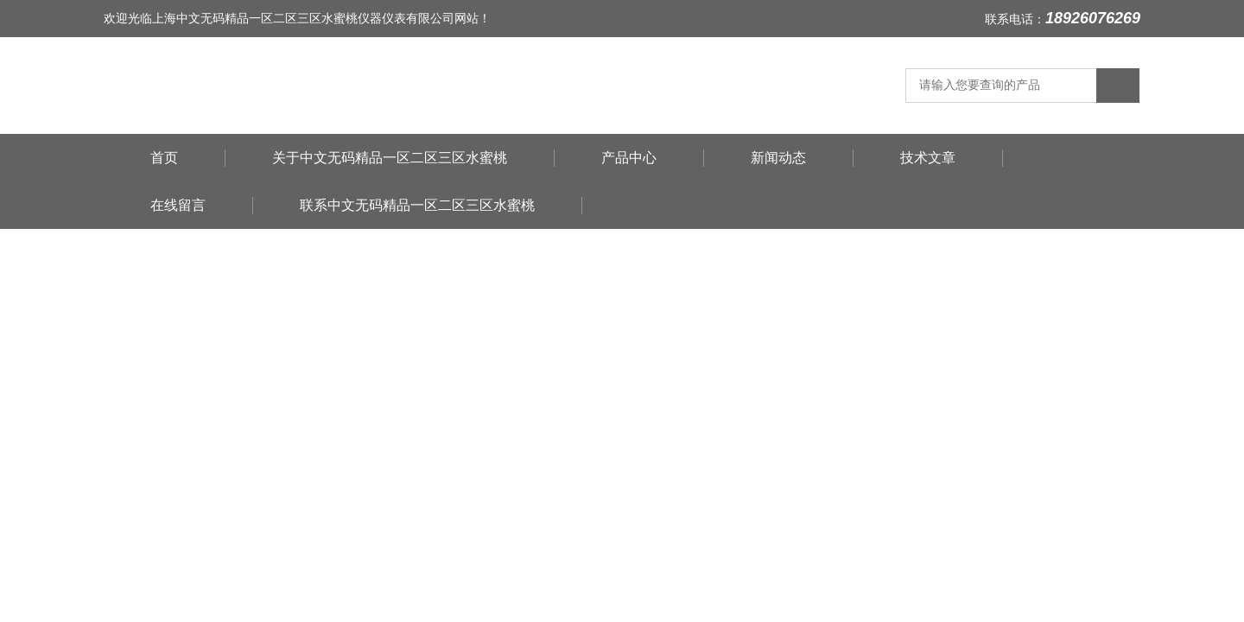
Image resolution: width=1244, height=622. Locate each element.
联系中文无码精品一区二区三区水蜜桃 (417, 205)
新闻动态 (778, 157)
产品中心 (629, 157)
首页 (164, 157)
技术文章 (927, 157)
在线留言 (178, 205)
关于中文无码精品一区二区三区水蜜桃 (389, 157)
